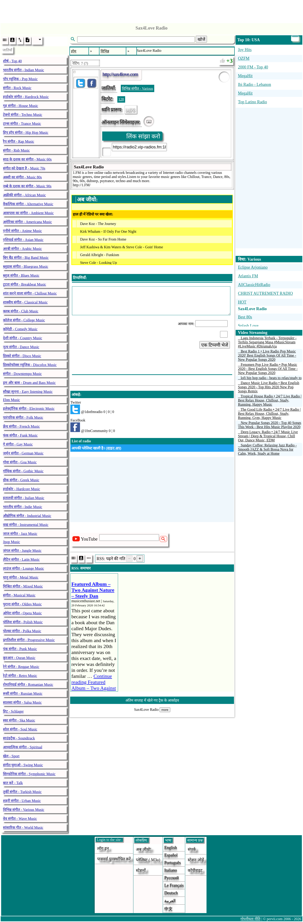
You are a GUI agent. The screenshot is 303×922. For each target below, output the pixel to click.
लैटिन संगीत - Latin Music (21, 559)
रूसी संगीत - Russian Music (22, 693)
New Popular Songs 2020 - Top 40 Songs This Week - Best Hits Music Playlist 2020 (269, 425)
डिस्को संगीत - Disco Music (22, 356)
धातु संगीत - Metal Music (21, 577)
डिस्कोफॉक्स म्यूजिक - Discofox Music (30, 365)
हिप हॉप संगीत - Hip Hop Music (25, 132)
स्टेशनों (141, 870)
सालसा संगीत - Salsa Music (22, 702)
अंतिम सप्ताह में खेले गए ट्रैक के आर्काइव (152, 700)
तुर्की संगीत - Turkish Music (22, 792)
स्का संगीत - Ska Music (19, 720)
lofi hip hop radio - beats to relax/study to (271, 378)
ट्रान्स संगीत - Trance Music (22, 124)
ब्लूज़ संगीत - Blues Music (21, 275)
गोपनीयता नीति (250, 919)
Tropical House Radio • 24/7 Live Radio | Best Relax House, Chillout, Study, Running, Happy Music (269, 400)
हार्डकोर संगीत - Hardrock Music (26, 97)
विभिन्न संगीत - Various (137, 88)
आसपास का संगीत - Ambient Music (28, 213)
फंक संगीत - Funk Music (20, 435)
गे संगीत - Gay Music (18, 444)
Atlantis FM (248, 276)
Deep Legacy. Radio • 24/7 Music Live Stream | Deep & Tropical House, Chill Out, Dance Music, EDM (268, 436)
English (170, 847)
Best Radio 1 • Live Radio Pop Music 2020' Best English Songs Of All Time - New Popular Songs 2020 (267, 355)
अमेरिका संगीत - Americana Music (27, 222)
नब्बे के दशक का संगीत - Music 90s (27, 186)
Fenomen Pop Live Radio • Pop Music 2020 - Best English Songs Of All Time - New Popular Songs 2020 (267, 369)
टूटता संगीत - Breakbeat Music (24, 284)
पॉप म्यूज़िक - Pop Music (20, 79)
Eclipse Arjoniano (252, 267)
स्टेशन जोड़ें (196, 860)
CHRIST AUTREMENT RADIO (265, 293)
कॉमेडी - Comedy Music (20, 329)
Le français (174, 885)
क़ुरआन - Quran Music (19, 658)
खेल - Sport (11, 756)
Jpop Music (11, 542)
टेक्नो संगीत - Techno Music (22, 115)
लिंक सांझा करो (143, 136)
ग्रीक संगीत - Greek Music (21, 480)
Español (171, 855)
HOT (242, 302)
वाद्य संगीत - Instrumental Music (25, 525)
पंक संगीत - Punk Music (20, 649)
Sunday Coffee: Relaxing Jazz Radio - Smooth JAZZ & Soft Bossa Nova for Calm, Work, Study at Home (267, 449)
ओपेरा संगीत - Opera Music (22, 613)
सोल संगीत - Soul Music (20, 729)
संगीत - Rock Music (17, 88)
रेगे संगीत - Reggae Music (21, 667)
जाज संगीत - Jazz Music (20, 534)
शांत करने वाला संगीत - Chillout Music (30, 293)
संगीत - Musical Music (19, 595)
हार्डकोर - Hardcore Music (21, 489)
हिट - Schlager (13, 711)
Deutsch (171, 893)
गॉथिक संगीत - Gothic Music (23, 471)
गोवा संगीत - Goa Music (20, 462)
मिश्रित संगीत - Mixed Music (23, 586)
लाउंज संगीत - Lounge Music (23, 568)
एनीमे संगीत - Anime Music (22, 231)
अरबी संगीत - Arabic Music (22, 249)
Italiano (170, 870)
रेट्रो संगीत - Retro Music (20, 676)
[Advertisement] (151, 10)
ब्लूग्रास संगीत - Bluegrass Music (25, 266)
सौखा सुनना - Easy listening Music (28, 392)
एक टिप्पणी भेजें (214, 344)
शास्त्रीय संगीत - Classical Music (25, 302)
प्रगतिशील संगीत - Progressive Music (29, 640)
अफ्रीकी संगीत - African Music (24, 195)
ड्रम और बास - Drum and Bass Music (29, 383)
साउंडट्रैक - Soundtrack (19, 738)
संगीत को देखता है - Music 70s (24, 168)
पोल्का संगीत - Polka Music (22, 631)
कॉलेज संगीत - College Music (24, 320)
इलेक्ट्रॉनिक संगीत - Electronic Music (29, 408)
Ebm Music (11, 400)
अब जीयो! (144, 849)
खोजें (201, 39)
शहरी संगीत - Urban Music (22, 801)
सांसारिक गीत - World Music (23, 827)
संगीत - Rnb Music (16, 150)
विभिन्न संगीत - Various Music (23, 810)
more (164, 709)
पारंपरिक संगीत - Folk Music (23, 417)
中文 (168, 908)
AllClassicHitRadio (254, 284)
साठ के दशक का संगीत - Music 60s (27, 159)
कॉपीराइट (195, 870)
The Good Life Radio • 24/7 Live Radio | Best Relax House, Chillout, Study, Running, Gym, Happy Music (269, 414)
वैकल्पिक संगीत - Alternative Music (28, 204)
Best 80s (245, 317)
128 (121, 99)
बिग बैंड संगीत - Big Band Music (26, 258)
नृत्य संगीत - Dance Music (21, 347)
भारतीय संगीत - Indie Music (22, 507)
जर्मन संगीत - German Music (23, 453)
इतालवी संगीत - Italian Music (23, 498)
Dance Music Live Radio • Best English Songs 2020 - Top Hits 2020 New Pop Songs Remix (268, 387)
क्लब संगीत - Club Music (20, 311)
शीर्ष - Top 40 (12, 61)
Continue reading (93, 685)
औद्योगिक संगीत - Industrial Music (27, 516)
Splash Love (248, 325)
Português (172, 862)
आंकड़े (76, 395)
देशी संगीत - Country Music (22, 338)
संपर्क (192, 849)
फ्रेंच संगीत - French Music (21, 426)
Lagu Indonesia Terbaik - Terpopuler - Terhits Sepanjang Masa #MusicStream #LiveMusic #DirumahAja (267, 342)
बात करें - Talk (13, 783)
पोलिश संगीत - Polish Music (23, 622)
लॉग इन (103, 848)
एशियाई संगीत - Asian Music (23, 240)
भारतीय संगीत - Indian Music (23, 70)
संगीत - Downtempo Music (22, 374)
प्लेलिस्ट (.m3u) (148, 860)
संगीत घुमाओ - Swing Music (23, 765)
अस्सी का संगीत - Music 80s (22, 177)
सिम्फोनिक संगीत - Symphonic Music (29, 774)
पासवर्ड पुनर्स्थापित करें (114, 859)
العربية (170, 900)
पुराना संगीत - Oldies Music (22, 604)
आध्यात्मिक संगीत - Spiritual (22, 747)
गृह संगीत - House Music (20, 106)
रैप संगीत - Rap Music (18, 141)
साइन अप (113, 448)
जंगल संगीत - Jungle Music (22, 551)
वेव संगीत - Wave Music (20, 819)
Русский (171, 877)
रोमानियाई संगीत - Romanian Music (28, 685)
